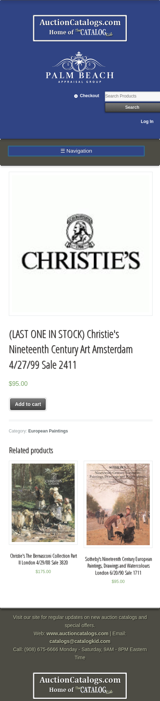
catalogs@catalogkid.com (79, 641)
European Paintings (48, 431)
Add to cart (28, 404)
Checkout (89, 95)
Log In (147, 121)
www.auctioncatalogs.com (77, 633)
